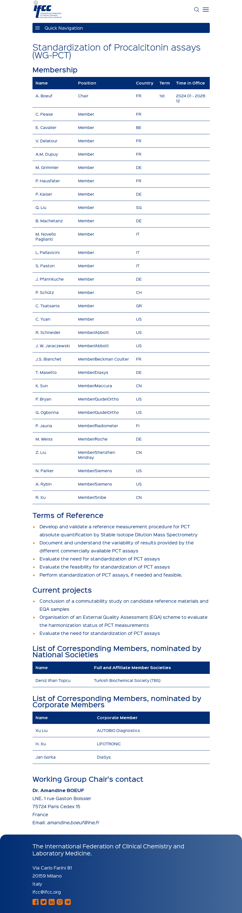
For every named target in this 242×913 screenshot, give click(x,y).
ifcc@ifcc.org (46, 892)
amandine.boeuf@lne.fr (73, 822)
